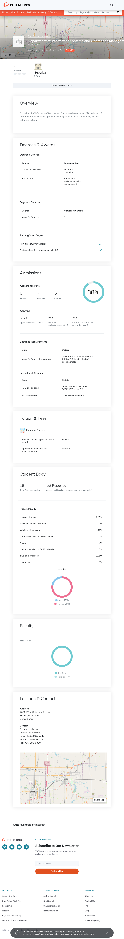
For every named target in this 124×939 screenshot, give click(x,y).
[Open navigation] (117, 5)
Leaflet (89, 17)
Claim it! (69, 50)
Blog (87, 911)
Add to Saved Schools (62, 85)
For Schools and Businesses (14, 920)
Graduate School (57, 12)
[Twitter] (4, 847)
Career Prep (7, 906)
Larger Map (8, 55)
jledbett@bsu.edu (35, 736)
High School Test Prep (11, 915)
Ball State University (36, 12)
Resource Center (50, 911)
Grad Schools (17, 12)
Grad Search (48, 901)
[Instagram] (26, 847)
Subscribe (57, 871)
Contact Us (90, 901)
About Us (89, 896)
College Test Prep (9, 896)
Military (5, 911)
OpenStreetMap (105, 17)
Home (5, 12)
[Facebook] (11, 847)
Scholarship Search (51, 906)
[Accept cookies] (105, 933)
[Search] (112, 5)
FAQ (87, 906)
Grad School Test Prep (12, 901)
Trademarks (90, 915)
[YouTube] (19, 847)
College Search (49, 896)
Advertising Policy (92, 920)
